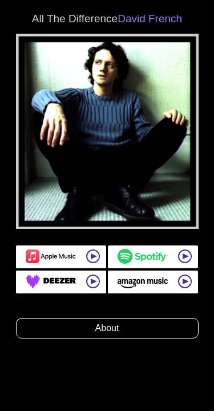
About (107, 328)
